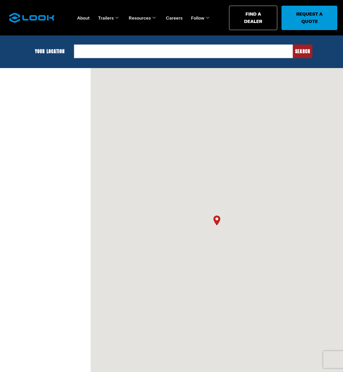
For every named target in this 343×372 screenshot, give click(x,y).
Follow (200, 18)
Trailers (108, 18)
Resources (142, 18)
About (83, 18)
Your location (52, 51)
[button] (216, 220)
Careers (174, 18)
